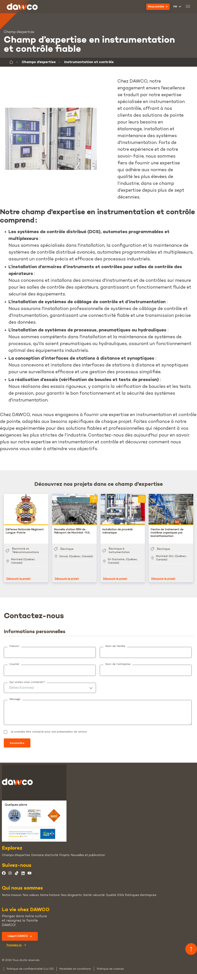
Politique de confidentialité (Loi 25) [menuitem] (30, 965)
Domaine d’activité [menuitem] (44, 851)
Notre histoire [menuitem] (50, 891)
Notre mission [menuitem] (12, 891)
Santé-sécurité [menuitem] (94, 891)
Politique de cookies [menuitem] (110, 965)
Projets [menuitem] (64, 851)
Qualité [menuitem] (111, 891)
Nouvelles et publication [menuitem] (88, 851)
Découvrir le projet (18, 575)
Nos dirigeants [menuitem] (71, 891)
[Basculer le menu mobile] (187, 7)
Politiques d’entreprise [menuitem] (140, 891)
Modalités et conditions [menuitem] (75, 965)
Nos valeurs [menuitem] (31, 891)
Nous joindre (158, 6)
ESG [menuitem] (120, 891)
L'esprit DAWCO (20, 932)
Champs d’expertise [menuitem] (16, 851)
